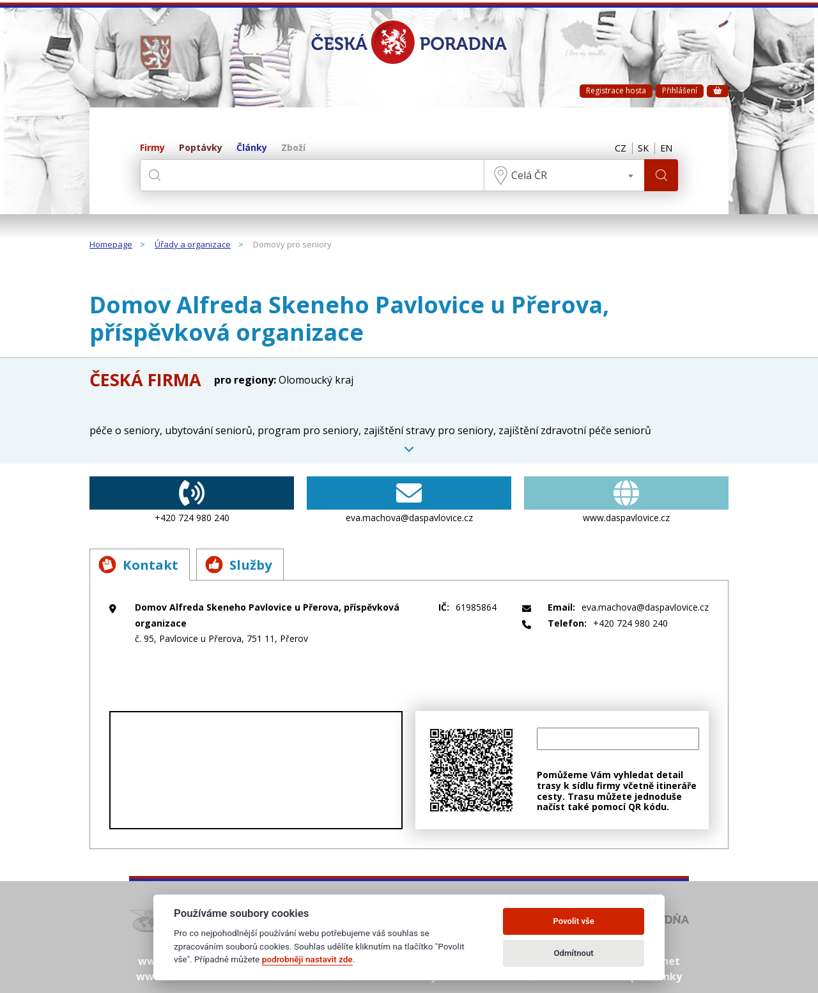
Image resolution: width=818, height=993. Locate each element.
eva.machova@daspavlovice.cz (409, 500)
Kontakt (140, 564)
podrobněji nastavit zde (307, 959)
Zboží (293, 148)
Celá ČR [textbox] (527, 175)
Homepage (110, 245)
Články (251, 148)
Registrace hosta (616, 90)
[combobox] (562, 175)
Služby (246, 564)
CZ (615, 148)
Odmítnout (574, 953)
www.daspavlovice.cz (626, 500)
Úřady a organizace (193, 245)
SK (639, 148)
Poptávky (200, 148)
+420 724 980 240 (191, 500)
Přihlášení (679, 90)
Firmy (152, 148)
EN (665, 148)
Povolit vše (573, 921)
